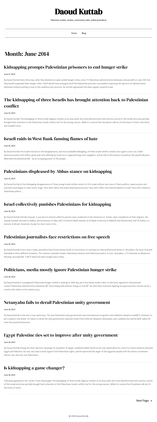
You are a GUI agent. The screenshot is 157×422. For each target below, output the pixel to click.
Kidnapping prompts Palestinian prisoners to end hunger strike (66, 67)
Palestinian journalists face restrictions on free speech (57, 237)
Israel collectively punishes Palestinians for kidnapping (57, 204)
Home (74, 33)
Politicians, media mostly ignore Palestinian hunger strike (60, 270)
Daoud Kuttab (78, 11)
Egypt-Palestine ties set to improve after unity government (61, 335)
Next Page (144, 400)
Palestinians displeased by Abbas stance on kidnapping (58, 171)
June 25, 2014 (9, 113)
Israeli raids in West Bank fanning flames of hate (51, 139)
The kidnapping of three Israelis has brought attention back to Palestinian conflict (76, 103)
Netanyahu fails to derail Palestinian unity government (57, 302)
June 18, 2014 (9, 211)
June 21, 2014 (9, 178)
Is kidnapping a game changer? (34, 368)
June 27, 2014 (9, 74)
